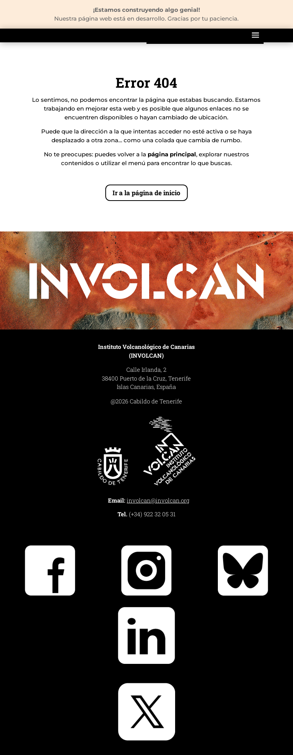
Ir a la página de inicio (146, 192)
